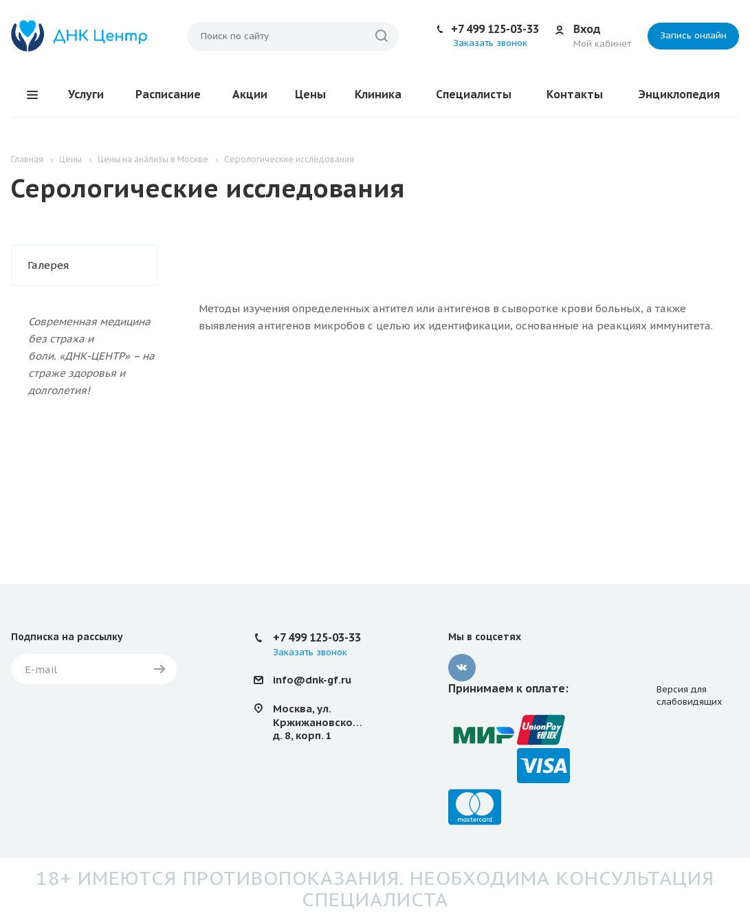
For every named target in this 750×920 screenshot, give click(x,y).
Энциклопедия (679, 94)
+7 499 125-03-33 (495, 29)
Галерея (48, 265)
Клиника (378, 94)
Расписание (168, 94)
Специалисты (473, 94)
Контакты (575, 94)
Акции (249, 94)
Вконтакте (462, 667)
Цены (310, 94)
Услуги (86, 94)
